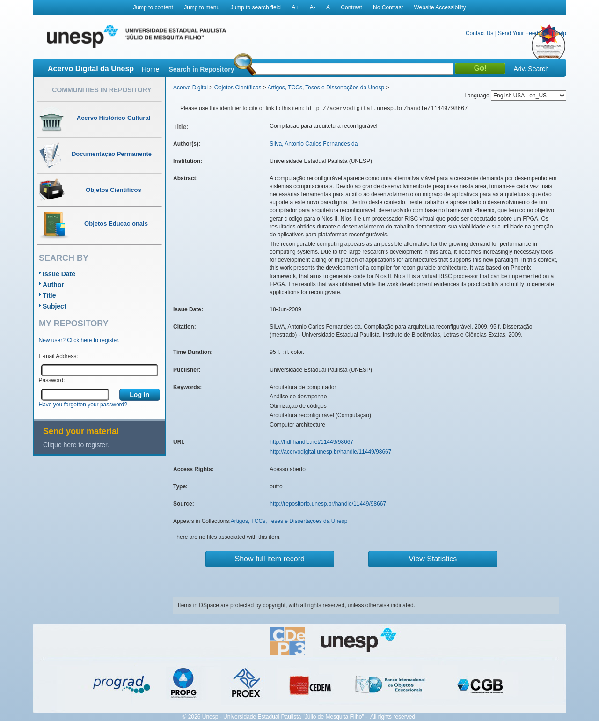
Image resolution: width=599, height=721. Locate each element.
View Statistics (433, 559)
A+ (295, 7)
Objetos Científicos (238, 87)
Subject (54, 306)
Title (49, 295)
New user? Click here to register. (79, 340)
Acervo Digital (190, 87)
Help (560, 33)
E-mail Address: (58, 356)
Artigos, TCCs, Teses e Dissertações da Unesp (325, 87)
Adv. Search (530, 69)
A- (312, 7)
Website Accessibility (440, 7)
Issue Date (59, 274)
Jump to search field (256, 7)
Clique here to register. (76, 445)
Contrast (351, 7)
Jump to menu (201, 7)
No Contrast (388, 7)
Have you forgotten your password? (83, 404)
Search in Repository (201, 69)
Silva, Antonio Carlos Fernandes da (314, 143)
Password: (52, 380)
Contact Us (479, 33)
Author (53, 284)
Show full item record (270, 559)
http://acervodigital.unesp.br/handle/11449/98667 (330, 452)
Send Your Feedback (524, 33)
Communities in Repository (101, 90)
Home (150, 69)
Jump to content (153, 7)
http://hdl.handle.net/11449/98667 (311, 442)
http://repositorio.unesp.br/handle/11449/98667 (328, 503)
